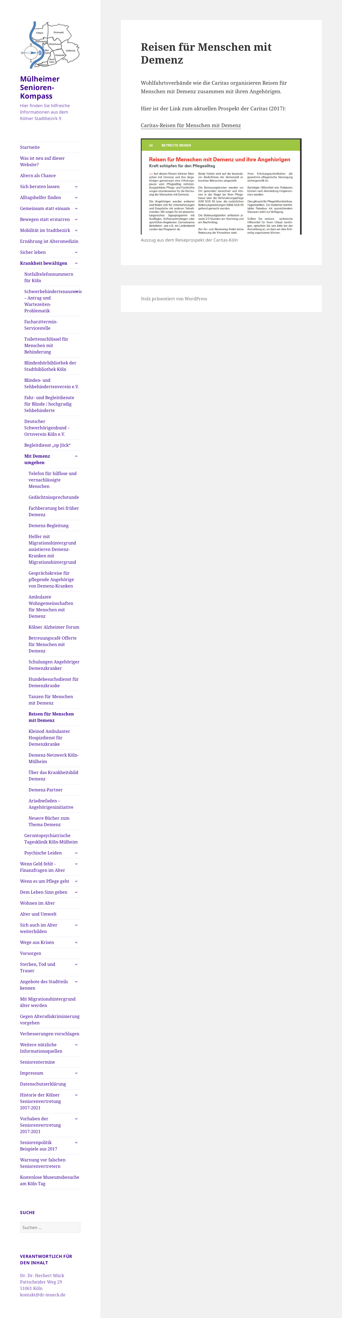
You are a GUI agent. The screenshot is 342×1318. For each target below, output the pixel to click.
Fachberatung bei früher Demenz (54, 511)
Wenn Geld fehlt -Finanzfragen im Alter (42, 867)
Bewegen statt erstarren (45, 219)
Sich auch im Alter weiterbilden (38, 928)
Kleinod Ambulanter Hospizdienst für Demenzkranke (49, 737)
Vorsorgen (30, 953)
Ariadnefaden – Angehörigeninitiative (51, 804)
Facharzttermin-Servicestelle (40, 325)
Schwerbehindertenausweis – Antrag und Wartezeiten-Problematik (52, 301)
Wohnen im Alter (37, 903)
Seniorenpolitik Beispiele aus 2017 (38, 1146)
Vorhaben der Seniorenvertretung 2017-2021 (40, 1125)
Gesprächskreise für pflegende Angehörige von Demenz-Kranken (51, 579)
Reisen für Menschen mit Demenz (51, 717)
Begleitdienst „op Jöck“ (47, 445)
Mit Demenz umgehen (37, 459)
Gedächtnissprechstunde (54, 497)
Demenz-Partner (46, 790)
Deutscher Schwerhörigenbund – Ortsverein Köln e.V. (47, 427)
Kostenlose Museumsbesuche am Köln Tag (49, 1180)
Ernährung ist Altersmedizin (49, 241)
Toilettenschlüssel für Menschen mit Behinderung (46, 345)
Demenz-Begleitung (49, 525)
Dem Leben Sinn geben (43, 892)
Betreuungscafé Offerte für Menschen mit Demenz (53, 644)
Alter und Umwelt (38, 914)
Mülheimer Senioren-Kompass (40, 87)
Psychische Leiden (43, 853)
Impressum (31, 1073)
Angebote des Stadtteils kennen (44, 985)
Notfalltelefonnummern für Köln (48, 277)
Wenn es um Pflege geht (44, 881)
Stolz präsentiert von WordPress (174, 299)
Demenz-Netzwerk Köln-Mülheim (54, 758)
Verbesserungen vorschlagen (49, 1034)
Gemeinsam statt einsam (45, 208)
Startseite (30, 147)
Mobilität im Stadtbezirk (45, 230)
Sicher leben (33, 252)
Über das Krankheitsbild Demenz (53, 775)
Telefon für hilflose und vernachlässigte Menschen (53, 480)
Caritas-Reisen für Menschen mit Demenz (191, 125)
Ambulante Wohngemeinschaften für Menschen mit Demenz (51, 606)
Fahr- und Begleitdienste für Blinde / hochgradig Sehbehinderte (49, 404)
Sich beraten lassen (40, 186)
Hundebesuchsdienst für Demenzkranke (54, 682)
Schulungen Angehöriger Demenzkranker (54, 665)
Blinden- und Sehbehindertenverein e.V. (51, 383)
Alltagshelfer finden (40, 197)
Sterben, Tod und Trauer (37, 967)
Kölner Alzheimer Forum (54, 627)
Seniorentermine (37, 1062)
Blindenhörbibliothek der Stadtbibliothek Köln (50, 366)
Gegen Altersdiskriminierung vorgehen (50, 1019)
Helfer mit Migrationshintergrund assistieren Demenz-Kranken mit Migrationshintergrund (52, 549)
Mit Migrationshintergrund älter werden (48, 1002)
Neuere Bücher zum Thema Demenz (49, 821)
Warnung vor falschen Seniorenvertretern (42, 1163)
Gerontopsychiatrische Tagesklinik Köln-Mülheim (51, 839)
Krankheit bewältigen (43, 263)
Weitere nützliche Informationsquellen (41, 1048)
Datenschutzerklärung (43, 1084)
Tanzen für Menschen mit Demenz (51, 700)
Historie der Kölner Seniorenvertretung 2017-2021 (40, 1101)
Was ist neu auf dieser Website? (42, 161)
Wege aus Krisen (37, 942)
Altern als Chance (38, 175)
